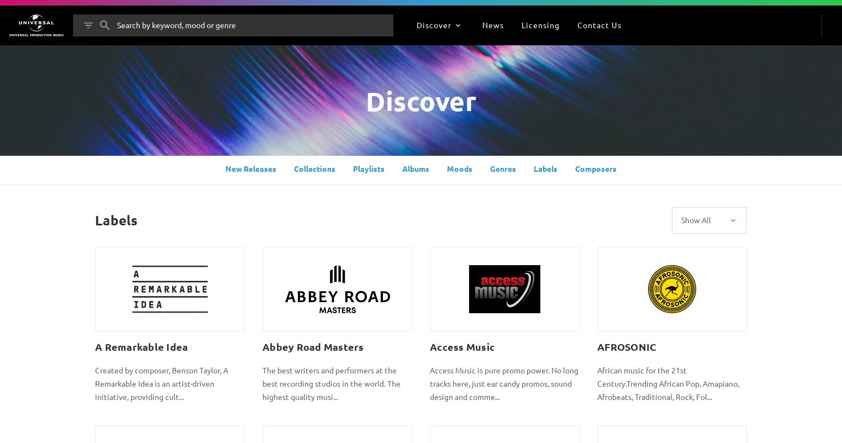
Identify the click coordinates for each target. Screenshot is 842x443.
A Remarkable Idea (141, 346)
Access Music (462, 346)
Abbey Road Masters (313, 346)
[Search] (105, 25)
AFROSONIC (626, 346)
